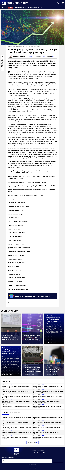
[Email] (27, 461)
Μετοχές (10, 302)
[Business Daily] (16, 451)
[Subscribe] (57, 460)
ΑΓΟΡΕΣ (31, 56)
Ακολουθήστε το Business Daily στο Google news (29, 296)
